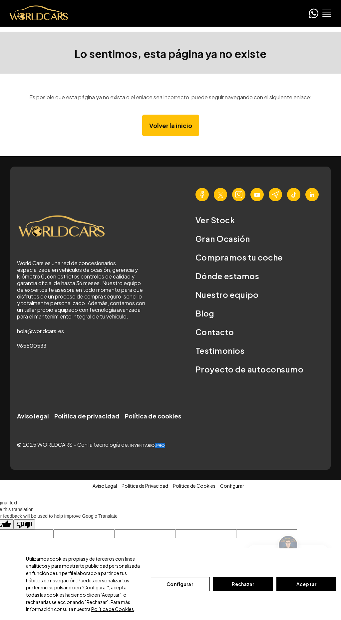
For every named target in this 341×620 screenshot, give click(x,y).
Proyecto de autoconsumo (249, 369)
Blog (204, 313)
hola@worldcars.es (40, 330)
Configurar (180, 584)
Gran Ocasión (222, 239)
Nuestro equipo (227, 295)
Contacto (214, 332)
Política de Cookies (112, 609)
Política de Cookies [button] (194, 486)
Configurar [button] (232, 486)
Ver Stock (215, 220)
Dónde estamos (227, 276)
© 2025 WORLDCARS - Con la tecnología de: (91, 444)
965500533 (31, 345)
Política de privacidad (87, 416)
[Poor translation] (24, 524)
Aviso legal (33, 416)
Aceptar (306, 584)
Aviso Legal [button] (105, 486)
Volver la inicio (170, 125)
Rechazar (243, 584)
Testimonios (219, 350)
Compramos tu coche (239, 257)
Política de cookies (153, 416)
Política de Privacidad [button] (145, 486)
